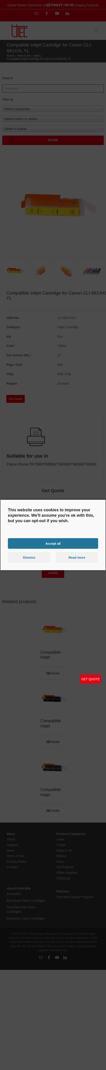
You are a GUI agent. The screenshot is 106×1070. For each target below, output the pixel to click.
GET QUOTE (90, 679)
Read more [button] (76, 557)
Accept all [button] (53, 543)
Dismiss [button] (29, 557)
